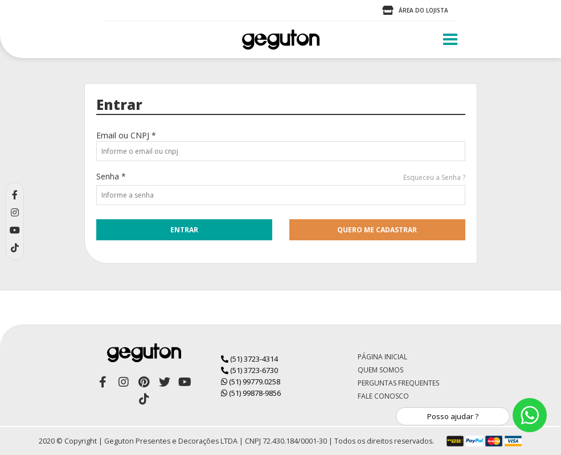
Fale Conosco (383, 396)
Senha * (111, 176)
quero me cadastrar (377, 230)
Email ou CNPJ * (126, 135)
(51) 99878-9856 (251, 393)
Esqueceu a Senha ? (434, 177)
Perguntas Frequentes (398, 383)
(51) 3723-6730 (249, 370)
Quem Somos (380, 370)
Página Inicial (382, 357)
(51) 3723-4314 (249, 359)
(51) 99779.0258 (250, 381)
